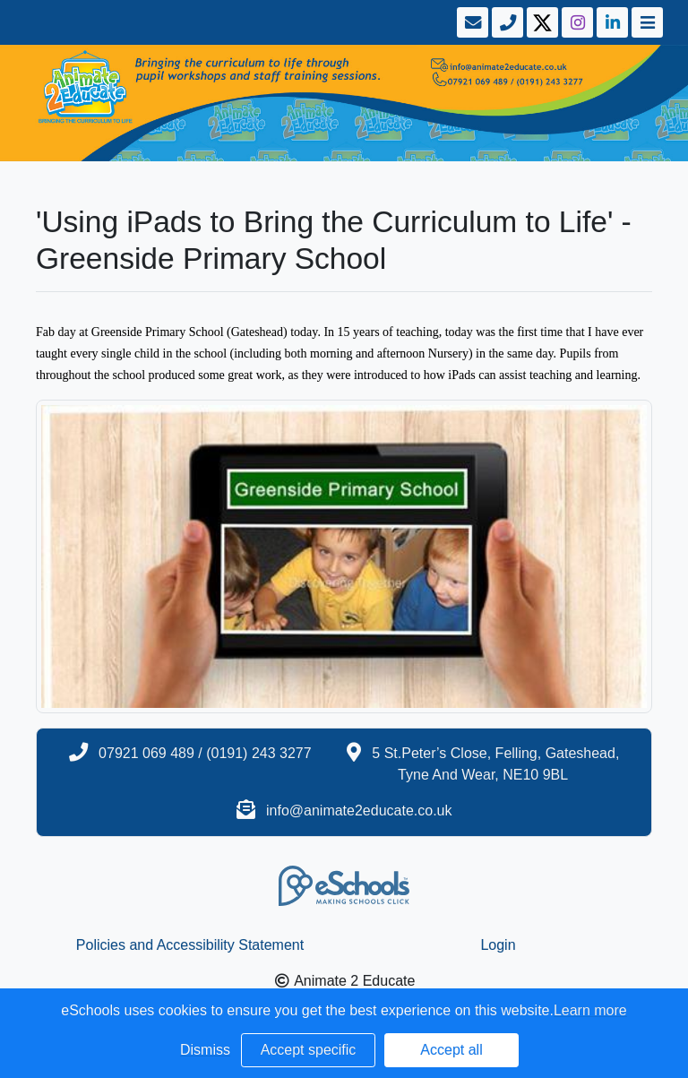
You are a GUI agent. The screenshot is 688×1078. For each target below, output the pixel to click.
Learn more (590, 1010)
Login (497, 945)
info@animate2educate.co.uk (359, 810)
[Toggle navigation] (645, 22)
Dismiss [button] (205, 1049)
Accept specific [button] (309, 1049)
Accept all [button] (451, 1049)
